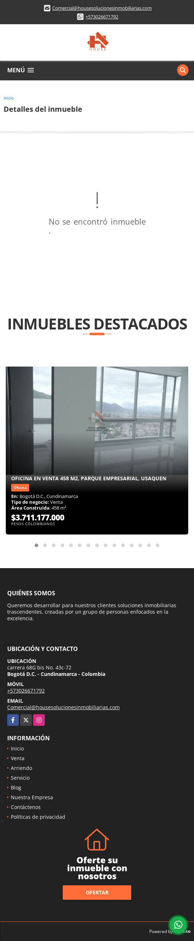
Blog (16, 787)
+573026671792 (101, 16)
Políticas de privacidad (38, 816)
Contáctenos (26, 807)
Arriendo (21, 768)
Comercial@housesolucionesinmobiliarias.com (102, 8)
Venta (18, 758)
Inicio (9, 98)
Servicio (20, 777)
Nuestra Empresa (32, 797)
